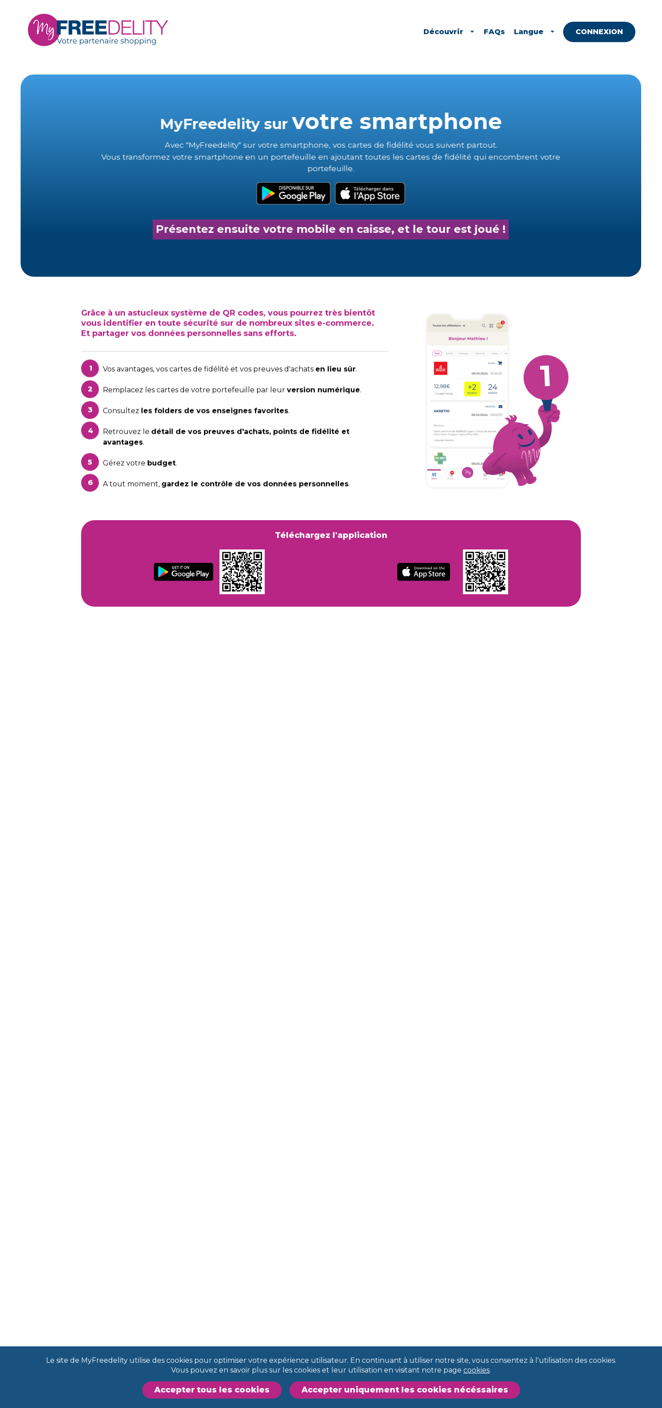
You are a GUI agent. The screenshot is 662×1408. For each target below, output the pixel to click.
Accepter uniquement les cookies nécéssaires (405, 1390)
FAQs (506, 31)
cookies (476, 1370)
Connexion (611, 31)
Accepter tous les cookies (212, 1390)
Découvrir (461, 31)
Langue (547, 31)
